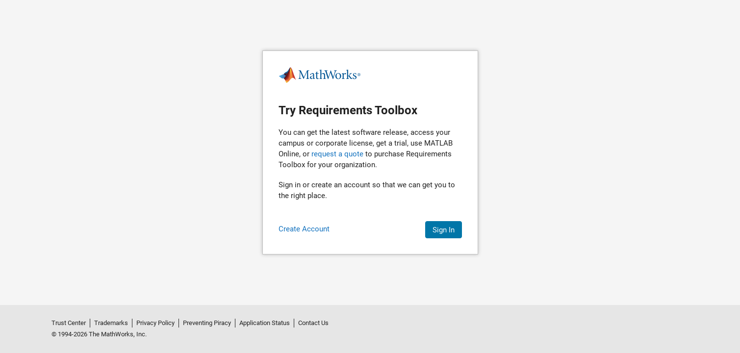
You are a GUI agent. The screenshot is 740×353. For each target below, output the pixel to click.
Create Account (304, 229)
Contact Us (313, 323)
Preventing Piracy (207, 323)
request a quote (337, 154)
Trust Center (68, 323)
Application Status (264, 323)
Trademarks (111, 323)
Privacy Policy (155, 323)
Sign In (444, 230)
